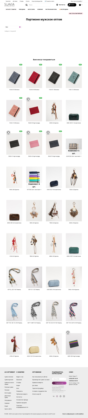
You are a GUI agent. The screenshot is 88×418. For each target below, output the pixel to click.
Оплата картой (36, 394)
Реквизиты (19, 391)
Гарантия (8, 1)
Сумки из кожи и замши (9, 383)
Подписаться (59, 383)
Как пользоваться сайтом (39, 377)
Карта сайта (8, 409)
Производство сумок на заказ (40, 379)
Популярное (8, 400)
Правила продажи (21, 402)
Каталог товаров (11, 9)
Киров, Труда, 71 (73, 376)
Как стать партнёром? (75, 13)
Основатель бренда (22, 400)
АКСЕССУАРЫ (31, 9)
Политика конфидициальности (22, 406)
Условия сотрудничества (39, 391)
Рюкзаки (7, 390)
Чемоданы (22, 9)
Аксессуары (8, 393)
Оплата (27, 1)
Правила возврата (37, 382)
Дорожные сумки (8, 396)
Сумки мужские (9, 379)
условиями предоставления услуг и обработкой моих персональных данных (58, 388)
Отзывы (21, 1)
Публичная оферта (21, 394)
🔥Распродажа (63, 9)
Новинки (40, 9)
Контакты (60, 5)
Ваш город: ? (76, 1)
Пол (13, 27)
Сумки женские (9, 377)
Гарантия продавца (37, 388)
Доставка (15, 1)
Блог (17, 388)
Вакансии (19, 379)
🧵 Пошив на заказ (49, 1)
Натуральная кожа (51, 9)
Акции (6, 406)
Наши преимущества (37, 1)
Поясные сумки (9, 387)
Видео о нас (19, 377)
